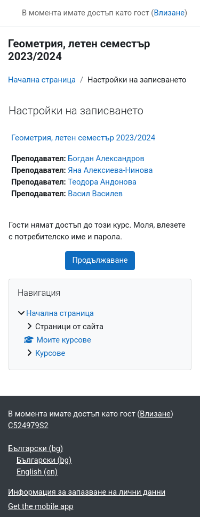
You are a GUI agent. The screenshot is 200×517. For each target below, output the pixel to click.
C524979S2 (28, 425)
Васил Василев (95, 193)
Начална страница (42, 80)
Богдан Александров (106, 158)
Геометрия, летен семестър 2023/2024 (83, 138)
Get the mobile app (40, 506)
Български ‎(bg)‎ (35, 448)
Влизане (169, 13)
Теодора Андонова (102, 182)
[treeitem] (100, 334)
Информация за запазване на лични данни (86, 492)
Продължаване (99, 260)
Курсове (50, 353)
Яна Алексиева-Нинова (110, 170)
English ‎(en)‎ (37, 472)
